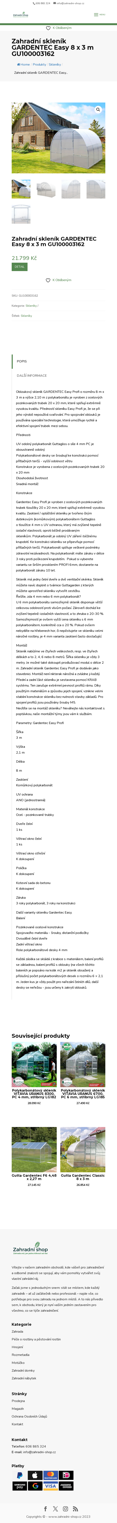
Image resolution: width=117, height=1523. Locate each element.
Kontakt (17, 1424)
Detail (19, 267)
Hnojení (17, 1347)
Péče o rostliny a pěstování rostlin (36, 1339)
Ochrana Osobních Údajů (29, 1416)
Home (23, 64)
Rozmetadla (20, 1355)
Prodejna (18, 1401)
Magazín (18, 1408)
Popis (22, 361)
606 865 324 (43, 3)
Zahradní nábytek (24, 1378)
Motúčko (18, 1363)
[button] (98, 109)
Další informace (32, 375)
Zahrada (17, 1331)
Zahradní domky (23, 1370)
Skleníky (31, 306)
